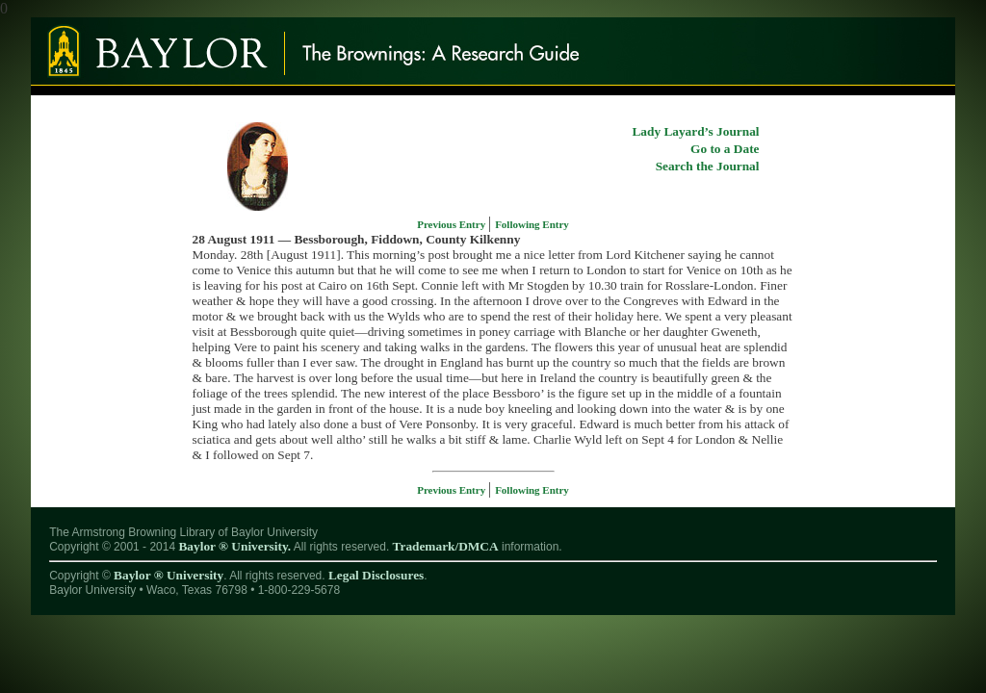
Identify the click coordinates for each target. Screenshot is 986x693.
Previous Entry (452, 224)
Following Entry (532, 224)
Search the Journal (708, 166)
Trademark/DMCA (446, 546)
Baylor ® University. (234, 546)
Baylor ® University (168, 575)
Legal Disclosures (376, 575)
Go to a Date (724, 148)
